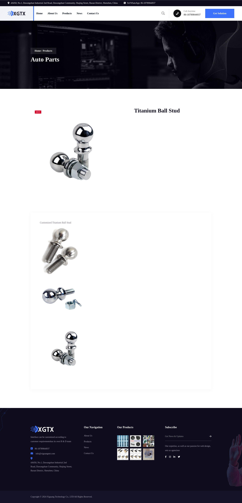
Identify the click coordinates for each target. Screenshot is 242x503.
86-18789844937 (192, 14)
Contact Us (93, 13)
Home (39, 13)
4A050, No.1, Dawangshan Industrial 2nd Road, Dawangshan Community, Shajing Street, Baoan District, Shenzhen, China (64, 3)
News (79, 13)
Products (67, 13)
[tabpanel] (75, 151)
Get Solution (219, 13)
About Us (52, 13)
